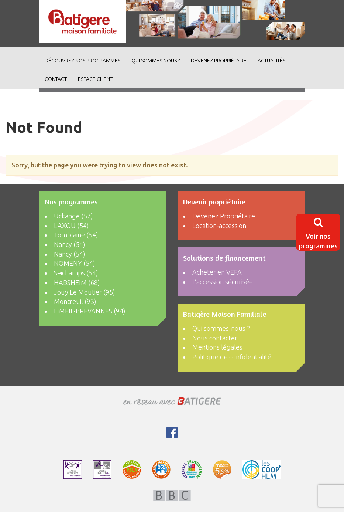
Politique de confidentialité (231, 356)
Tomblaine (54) (76, 234)
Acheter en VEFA (217, 272)
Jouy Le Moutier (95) (84, 292)
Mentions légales (217, 347)
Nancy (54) (69, 244)
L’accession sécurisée (222, 281)
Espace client (95, 79)
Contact (56, 79)
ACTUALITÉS (271, 61)
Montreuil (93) (75, 301)
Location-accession (219, 225)
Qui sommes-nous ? (155, 61)
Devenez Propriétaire (219, 61)
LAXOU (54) (71, 225)
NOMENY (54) (74, 263)
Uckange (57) (73, 216)
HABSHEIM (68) (77, 282)
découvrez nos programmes (82, 61)
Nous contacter (214, 338)
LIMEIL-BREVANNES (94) (89, 311)
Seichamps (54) (76, 273)
